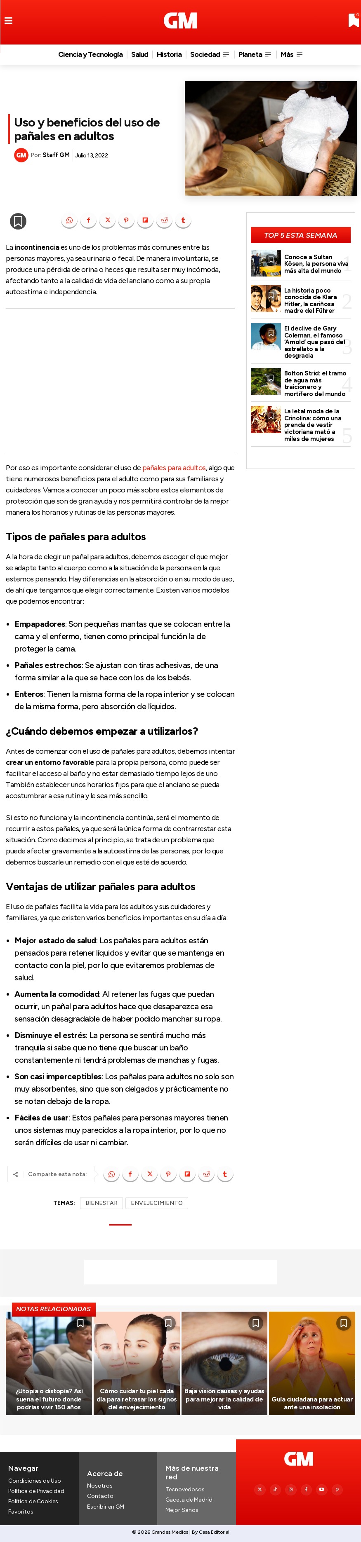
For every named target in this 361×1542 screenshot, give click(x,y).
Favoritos (20, 1511)
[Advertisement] (120, 381)
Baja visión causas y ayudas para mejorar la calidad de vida (224, 1399)
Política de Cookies (33, 1501)
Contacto (100, 1496)
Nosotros (100, 1485)
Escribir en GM (105, 1506)
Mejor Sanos (181, 1510)
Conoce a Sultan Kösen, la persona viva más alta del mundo (316, 263)
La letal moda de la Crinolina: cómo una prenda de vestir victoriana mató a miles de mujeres (313, 424)
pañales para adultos (174, 467)
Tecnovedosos (185, 1489)
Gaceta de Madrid (188, 1499)
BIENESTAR (101, 1203)
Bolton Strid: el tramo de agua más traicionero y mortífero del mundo (315, 383)
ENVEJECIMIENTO (157, 1203)
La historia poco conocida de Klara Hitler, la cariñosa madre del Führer (310, 301)
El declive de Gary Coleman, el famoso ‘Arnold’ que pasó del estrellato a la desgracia (314, 342)
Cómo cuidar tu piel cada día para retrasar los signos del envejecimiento (137, 1399)
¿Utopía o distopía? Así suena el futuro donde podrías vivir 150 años (49, 1399)
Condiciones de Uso (34, 1480)
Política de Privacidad (36, 1491)
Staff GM (55, 155)
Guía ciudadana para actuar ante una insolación (312, 1403)
